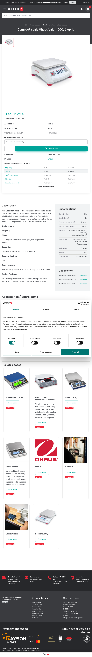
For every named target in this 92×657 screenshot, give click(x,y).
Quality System (37, 609)
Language (85, 2)
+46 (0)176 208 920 (18, 2)
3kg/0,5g (8, 168)
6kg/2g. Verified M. (11, 175)
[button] (86, 637)
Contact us (71, 596)
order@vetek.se (79, 616)
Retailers (35, 616)
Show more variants (46, 186)
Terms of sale (37, 603)
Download (83, 276)
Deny (17, 352)
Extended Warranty (13, 137)
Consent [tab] (16, 310)
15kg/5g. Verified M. (12, 183)
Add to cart (51, 149)
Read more (12, 401)
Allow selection (46, 352)
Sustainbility (36, 607)
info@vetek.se (68, 616)
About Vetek (36, 600)
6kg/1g (7, 171)
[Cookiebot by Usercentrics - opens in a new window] (79, 303)
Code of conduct (38, 612)
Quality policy (37, 614)
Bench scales (35, 25)
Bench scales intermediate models (55, 25)
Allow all (75, 352)
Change (72, 2)
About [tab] (76, 310)
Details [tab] (46, 310)
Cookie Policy (37, 605)
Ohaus (50, 159)
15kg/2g (8, 179)
